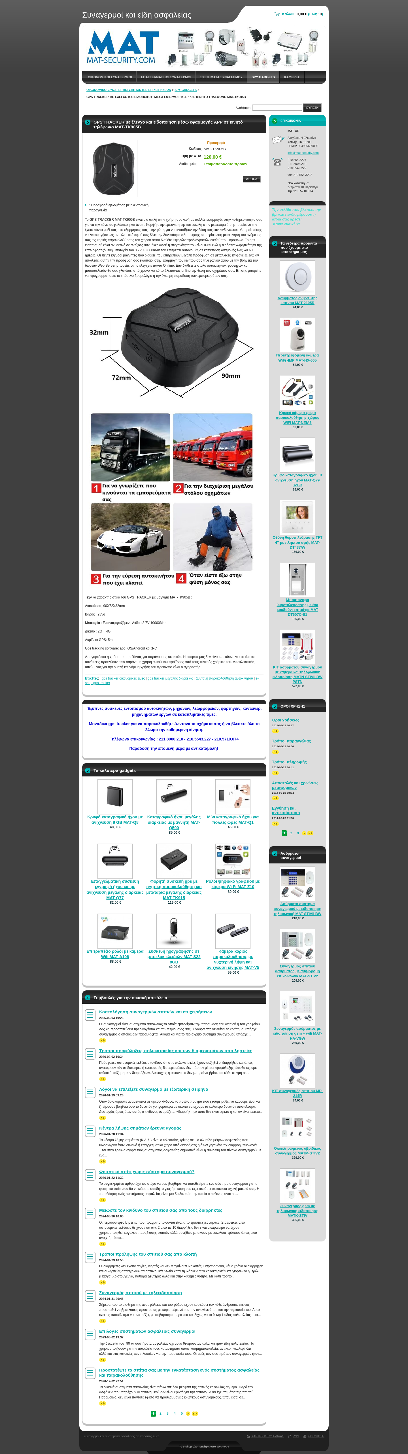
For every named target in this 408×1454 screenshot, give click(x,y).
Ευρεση (312, 107)
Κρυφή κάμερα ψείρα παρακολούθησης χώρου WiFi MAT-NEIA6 (297, 417)
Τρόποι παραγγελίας (291, 741)
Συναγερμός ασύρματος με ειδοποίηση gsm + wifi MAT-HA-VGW (297, 1033)
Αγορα (252, 179)
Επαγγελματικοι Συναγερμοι (166, 77)
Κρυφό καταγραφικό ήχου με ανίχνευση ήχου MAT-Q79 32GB (297, 480)
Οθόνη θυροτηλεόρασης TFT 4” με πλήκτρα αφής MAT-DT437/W (297, 542)
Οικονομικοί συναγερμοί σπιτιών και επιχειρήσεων (128, 90)
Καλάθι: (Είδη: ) (302, 14)
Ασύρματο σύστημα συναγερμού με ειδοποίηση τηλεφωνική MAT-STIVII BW (298, 909)
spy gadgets (263, 77)
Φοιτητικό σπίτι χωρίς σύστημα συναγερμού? (146, 1171)
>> (102, 1040)
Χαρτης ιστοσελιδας (267, 1436)
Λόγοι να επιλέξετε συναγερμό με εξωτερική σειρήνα (153, 1089)
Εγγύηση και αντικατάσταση (286, 810)
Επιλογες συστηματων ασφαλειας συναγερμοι (147, 1331)
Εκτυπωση (316, 1436)
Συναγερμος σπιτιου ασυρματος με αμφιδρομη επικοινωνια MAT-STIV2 (297, 971)
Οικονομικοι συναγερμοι (110, 77)
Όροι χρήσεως (285, 720)
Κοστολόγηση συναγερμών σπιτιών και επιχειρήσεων (155, 1011)
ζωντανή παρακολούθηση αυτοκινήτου (224, 678)
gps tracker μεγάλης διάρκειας (170, 678)
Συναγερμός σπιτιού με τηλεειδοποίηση (140, 1292)
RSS (296, 1436)
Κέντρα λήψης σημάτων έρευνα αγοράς (140, 1128)
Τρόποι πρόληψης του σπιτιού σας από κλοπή (148, 1254)
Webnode (223, 1446)
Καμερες (292, 77)
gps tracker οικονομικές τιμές (123, 678)
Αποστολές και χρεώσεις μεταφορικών (295, 785)
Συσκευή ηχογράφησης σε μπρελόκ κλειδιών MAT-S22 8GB (174, 956)
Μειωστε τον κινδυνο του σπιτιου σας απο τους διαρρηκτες (160, 1210)
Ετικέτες (91, 678)
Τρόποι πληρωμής (289, 762)
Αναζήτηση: (243, 107)
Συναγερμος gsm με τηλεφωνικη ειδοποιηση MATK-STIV (297, 1211)
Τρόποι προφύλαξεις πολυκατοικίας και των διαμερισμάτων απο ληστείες (175, 1050)
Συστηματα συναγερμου (221, 77)
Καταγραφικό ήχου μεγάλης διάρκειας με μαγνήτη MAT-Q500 (174, 822)
